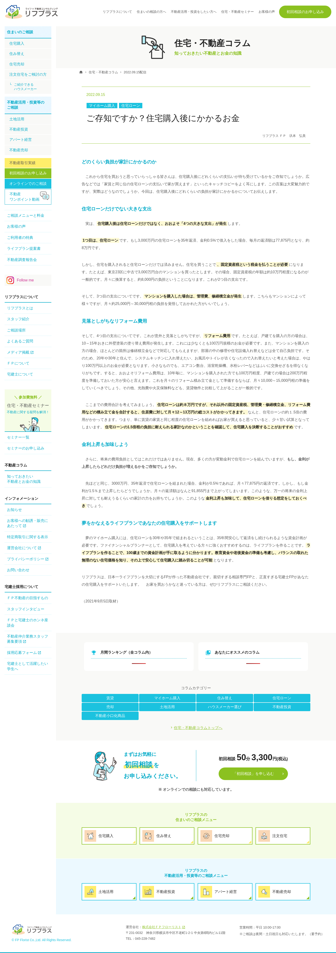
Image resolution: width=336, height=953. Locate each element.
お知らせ (14, 510)
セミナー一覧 (18, 437)
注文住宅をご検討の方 (28, 74)
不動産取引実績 (22, 163)
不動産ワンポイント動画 (24, 196)
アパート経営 (20, 140)
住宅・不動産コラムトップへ (198, 728)
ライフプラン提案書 (24, 248)
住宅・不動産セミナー (237, 12)
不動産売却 (18, 150)
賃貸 (110, 698)
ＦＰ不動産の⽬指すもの (27, 598)
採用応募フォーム (22, 653)
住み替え (224, 698)
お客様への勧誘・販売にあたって (27, 523)
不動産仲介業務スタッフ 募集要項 (27, 638)
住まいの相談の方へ (151, 12)
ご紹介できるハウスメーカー (25, 87)
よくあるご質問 (20, 341)
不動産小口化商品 (110, 715)
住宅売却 (16, 64)
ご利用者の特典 (20, 238)
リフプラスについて (117, 12)
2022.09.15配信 (136, 72)
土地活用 (167, 707)
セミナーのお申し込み (25, 448)
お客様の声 (267, 12)
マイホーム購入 (102, 106)
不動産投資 (282, 707)
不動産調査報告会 (22, 260)
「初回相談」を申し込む (253, 774)
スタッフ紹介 (18, 319)
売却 (110, 707)
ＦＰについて (18, 363)
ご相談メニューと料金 (25, 215)
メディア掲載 (18, 352)
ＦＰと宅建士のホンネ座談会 (27, 622)
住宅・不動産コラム (104, 72)
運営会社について (22, 548)
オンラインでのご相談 (28, 184)
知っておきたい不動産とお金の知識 (24, 478)
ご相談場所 (16, 330)
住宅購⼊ (16, 43)
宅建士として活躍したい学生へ (27, 666)
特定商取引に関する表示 (27, 537)
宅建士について (20, 374)
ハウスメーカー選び (225, 707)
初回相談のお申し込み (305, 12)
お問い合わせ (18, 570)
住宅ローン (130, 106)
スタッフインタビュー (25, 609)
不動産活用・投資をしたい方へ (194, 12)
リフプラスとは (20, 308)
